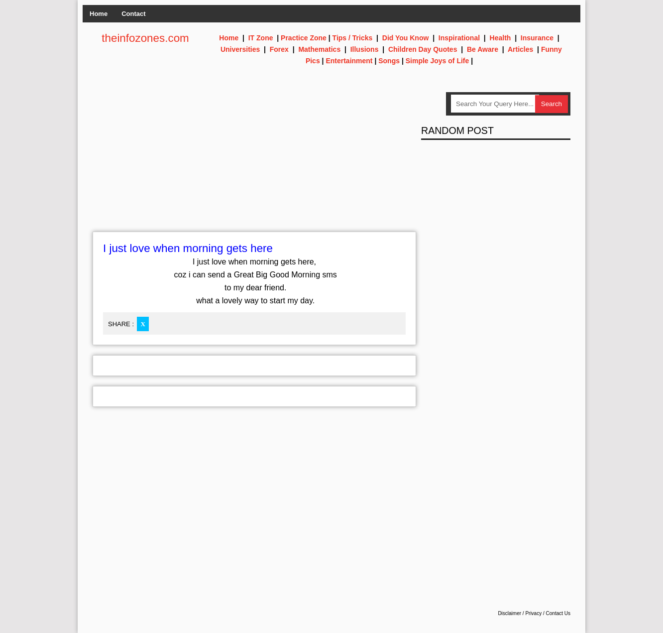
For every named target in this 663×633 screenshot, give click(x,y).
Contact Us (558, 613)
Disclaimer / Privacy (520, 613)
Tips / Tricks (352, 38)
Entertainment (349, 61)
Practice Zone (304, 38)
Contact (133, 13)
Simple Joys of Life (437, 61)
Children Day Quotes (422, 49)
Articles (520, 49)
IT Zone (260, 38)
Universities (240, 49)
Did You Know (405, 38)
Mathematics (319, 49)
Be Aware (482, 49)
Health (500, 38)
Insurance (537, 38)
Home (99, 13)
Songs (389, 61)
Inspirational (459, 38)
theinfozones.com (145, 38)
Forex (279, 49)
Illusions (364, 49)
